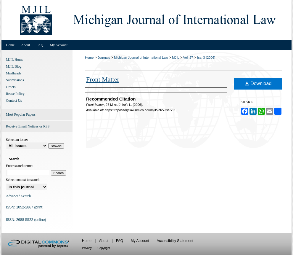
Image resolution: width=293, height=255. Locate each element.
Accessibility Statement (175, 241)
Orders (11, 87)
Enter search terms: (19, 166)
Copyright (103, 248)
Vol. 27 (188, 57)
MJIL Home (14, 60)
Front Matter (102, 79)
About (103, 241)
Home (89, 57)
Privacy (87, 248)
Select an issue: (17, 140)
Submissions (15, 80)
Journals (104, 57)
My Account (140, 241)
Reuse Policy (15, 94)
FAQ (119, 241)
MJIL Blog (14, 66)
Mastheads (13, 73)
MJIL (175, 57)
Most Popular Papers (21, 114)
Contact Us (14, 100)
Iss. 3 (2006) (206, 57)
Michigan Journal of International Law (141, 57)
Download (258, 83)
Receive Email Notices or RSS (27, 126)
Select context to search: (23, 180)
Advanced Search (18, 196)
